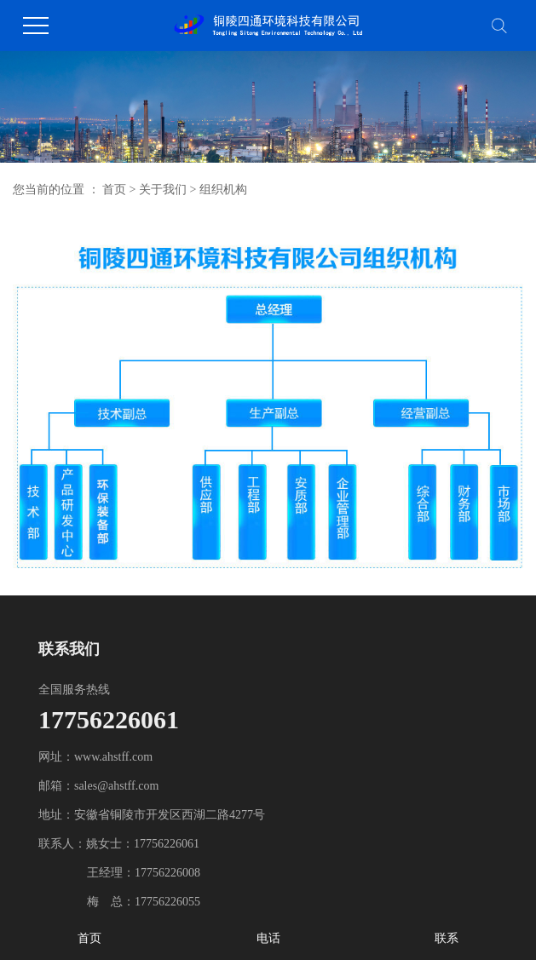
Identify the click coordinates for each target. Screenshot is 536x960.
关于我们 (163, 189)
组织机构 (223, 189)
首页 (114, 189)
